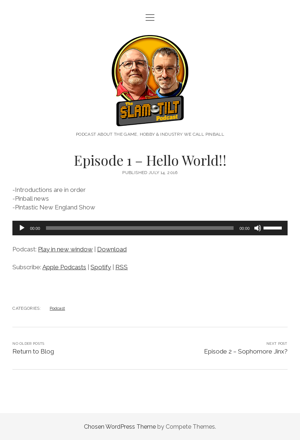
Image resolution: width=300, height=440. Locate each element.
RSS (121, 267)
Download (112, 249)
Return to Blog (33, 351)
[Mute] (257, 228)
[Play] (22, 228)
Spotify (101, 267)
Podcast (57, 308)
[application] (150, 228)
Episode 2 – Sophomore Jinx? (246, 351)
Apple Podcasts (64, 267)
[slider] (140, 228)
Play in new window (65, 249)
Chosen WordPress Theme (120, 426)
